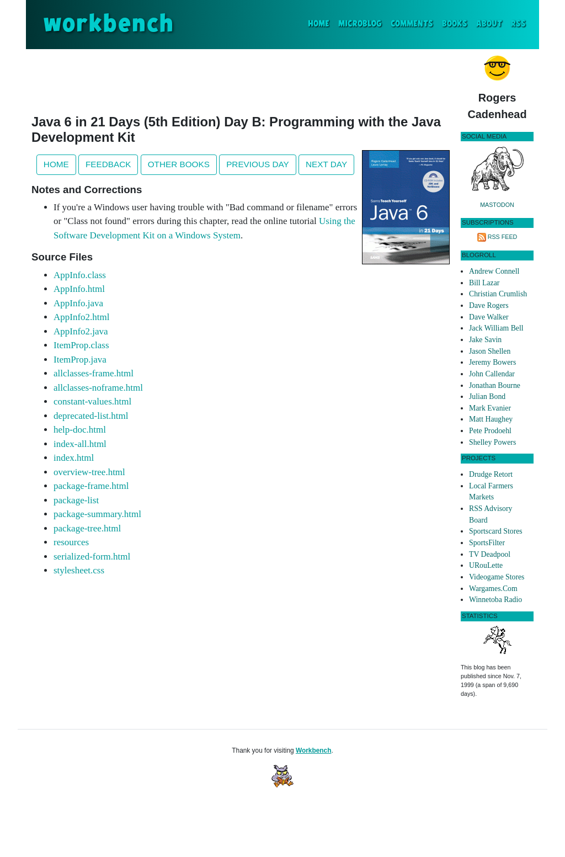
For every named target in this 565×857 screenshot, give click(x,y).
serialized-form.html (92, 556)
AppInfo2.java (81, 331)
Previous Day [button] (257, 164)
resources (71, 542)
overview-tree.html (89, 472)
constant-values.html (92, 401)
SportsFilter (487, 543)
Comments (412, 24)
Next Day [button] (326, 164)
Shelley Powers (492, 442)
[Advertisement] (240, 79)
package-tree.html (87, 528)
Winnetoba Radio (495, 599)
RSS (518, 24)
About (489, 24)
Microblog (360, 24)
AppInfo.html (79, 289)
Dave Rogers (488, 305)
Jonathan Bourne (494, 385)
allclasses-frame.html (94, 373)
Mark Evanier (490, 408)
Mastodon (497, 204)
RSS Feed (503, 236)
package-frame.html (91, 486)
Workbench (314, 750)
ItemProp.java (80, 359)
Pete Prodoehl (490, 431)
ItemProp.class (81, 345)
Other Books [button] (179, 164)
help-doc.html (80, 429)
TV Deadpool (489, 554)
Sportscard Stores (496, 531)
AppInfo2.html (82, 317)
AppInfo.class (80, 275)
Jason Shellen (489, 351)
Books (454, 24)
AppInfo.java (78, 303)
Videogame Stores (496, 577)
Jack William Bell (496, 328)
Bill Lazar (484, 283)
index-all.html (80, 444)
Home (321, 23)
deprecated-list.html (91, 416)
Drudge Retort (491, 474)
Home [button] (56, 164)
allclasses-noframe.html (98, 387)
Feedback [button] (108, 164)
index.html (74, 458)
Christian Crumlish (498, 294)
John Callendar (492, 374)
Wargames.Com (493, 588)
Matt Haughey (491, 419)
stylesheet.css (79, 570)
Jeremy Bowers (492, 362)
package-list (76, 500)
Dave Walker (489, 317)
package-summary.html (97, 514)
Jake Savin (485, 340)
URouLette (486, 565)
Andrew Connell (494, 271)
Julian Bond (487, 396)
